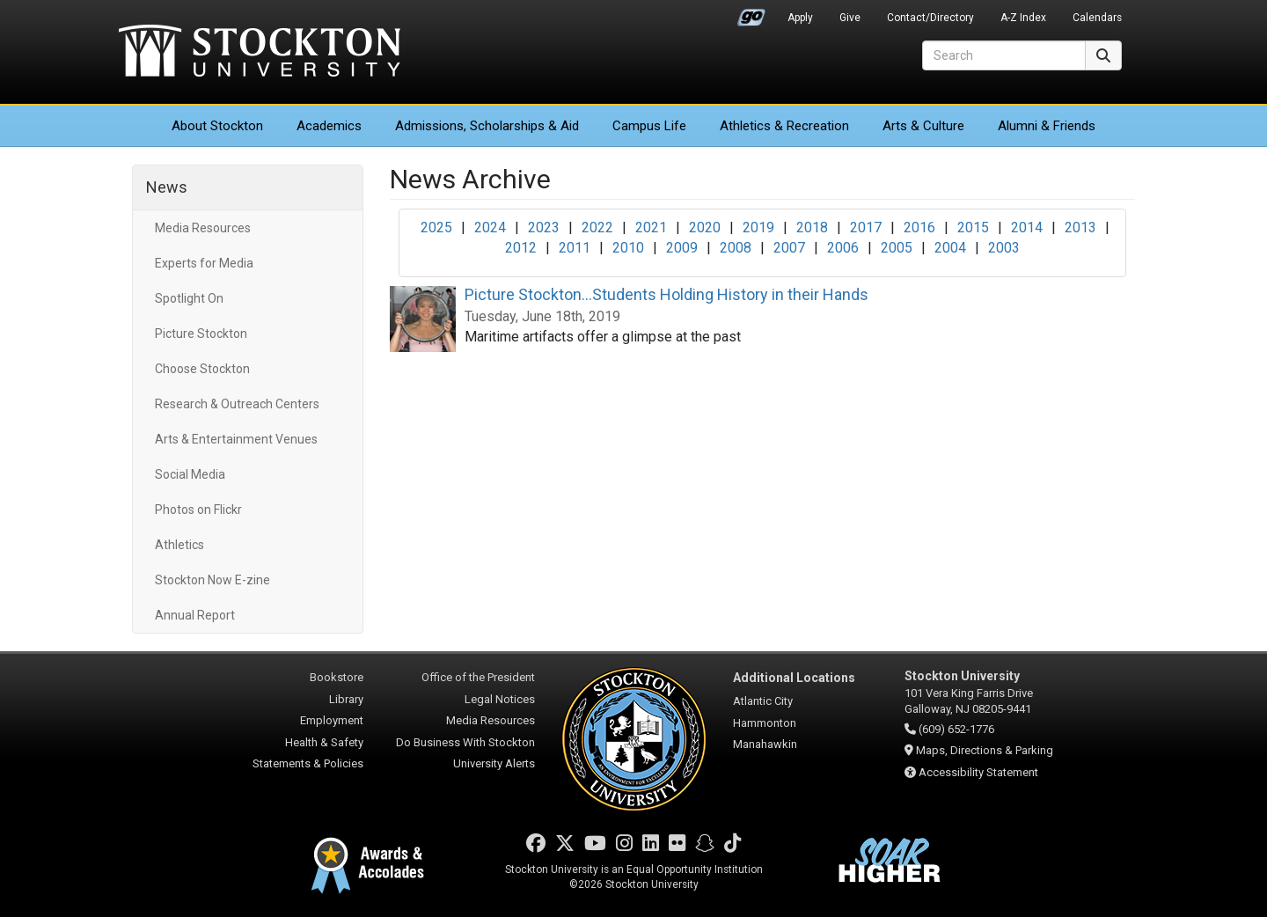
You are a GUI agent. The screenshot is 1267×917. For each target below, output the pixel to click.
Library (346, 699)
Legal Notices (500, 699)
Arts (923, 126)
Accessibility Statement (978, 772)
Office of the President (478, 677)
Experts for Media (204, 263)
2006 (843, 247)
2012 (521, 247)
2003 (1004, 247)
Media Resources (203, 228)
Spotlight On (189, 298)
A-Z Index (1023, 17)
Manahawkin (765, 744)
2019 (758, 227)
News (166, 187)
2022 (597, 227)
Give (850, 17)
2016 (919, 227)
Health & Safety (324, 742)
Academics (329, 126)
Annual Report (195, 615)
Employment (331, 720)
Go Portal (751, 13)
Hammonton (764, 723)
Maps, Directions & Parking (984, 750)
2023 (544, 227)
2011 (574, 247)
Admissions (487, 126)
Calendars (1097, 17)
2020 (705, 227)
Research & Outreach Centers (237, 404)
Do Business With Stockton (465, 742)
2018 (812, 227)
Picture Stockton (201, 333)
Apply (800, 17)
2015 (973, 227)
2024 (490, 227)
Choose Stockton (202, 369)
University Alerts (494, 763)
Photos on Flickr (198, 510)
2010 (628, 247)
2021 (651, 227)
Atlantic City (763, 701)
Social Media (190, 474)
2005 (896, 247)
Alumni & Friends (1046, 126)
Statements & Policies (308, 763)
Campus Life (649, 126)
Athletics (784, 126)
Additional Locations (794, 678)
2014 (1027, 227)
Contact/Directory (930, 17)
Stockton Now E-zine (212, 580)
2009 (682, 247)
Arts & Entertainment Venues (236, 439)
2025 (436, 227)
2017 (866, 227)
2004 (950, 247)
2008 (735, 247)
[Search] (1004, 55)
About (217, 126)
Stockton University (259, 53)
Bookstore (336, 677)
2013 (1080, 227)
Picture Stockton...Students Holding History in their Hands (666, 294)
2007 (789, 247)
